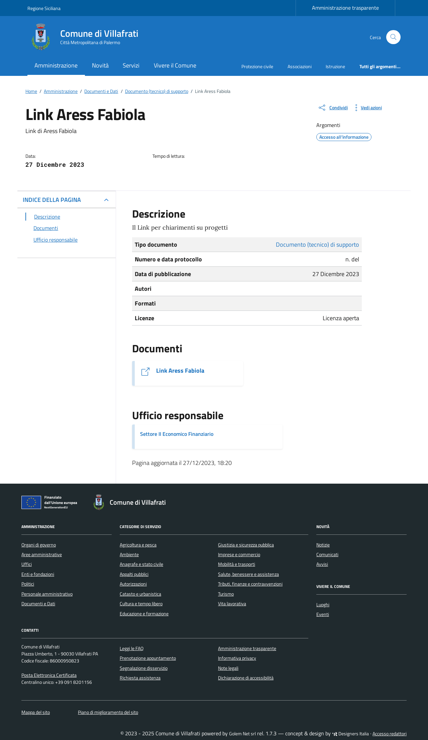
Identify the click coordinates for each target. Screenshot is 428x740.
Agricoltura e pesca (138, 544)
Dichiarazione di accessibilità (246, 678)
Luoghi (322, 604)
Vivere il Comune (175, 65)
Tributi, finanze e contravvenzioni (250, 584)
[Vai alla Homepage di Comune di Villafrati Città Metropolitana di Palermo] (86, 37)
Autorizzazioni (133, 584)
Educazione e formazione (144, 613)
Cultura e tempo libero (141, 603)
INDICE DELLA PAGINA (52, 199)
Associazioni (300, 66)
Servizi (131, 65)
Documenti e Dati (38, 603)
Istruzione (335, 66)
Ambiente (129, 554)
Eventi (322, 614)
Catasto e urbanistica (140, 594)
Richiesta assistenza (140, 678)
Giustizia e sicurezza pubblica (246, 544)
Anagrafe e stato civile (141, 564)
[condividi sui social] (332, 107)
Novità (100, 65)
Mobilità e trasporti (236, 564)
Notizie (323, 544)
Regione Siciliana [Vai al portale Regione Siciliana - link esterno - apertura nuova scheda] (44, 8)
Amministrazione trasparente (345, 8)
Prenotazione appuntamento (148, 658)
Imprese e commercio (239, 554)
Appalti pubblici (134, 574)
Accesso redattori (389, 733)
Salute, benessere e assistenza (248, 574)
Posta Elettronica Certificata (49, 675)
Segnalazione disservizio (144, 668)
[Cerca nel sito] (393, 37)
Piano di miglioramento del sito (108, 712)
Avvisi (322, 564)
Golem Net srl (242, 733)
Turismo (226, 594)
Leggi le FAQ (131, 648)
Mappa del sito (35, 712)
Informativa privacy (237, 658)
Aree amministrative (41, 554)
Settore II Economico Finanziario (176, 434)
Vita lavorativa (232, 603)
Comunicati (327, 554)
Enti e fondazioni (37, 574)
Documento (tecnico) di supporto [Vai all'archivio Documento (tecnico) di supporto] (317, 244)
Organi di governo (38, 544)
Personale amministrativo (47, 594)
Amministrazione (56, 65)
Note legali (228, 668)
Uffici (26, 564)
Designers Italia (350, 733)
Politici (27, 584)
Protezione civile (257, 66)
